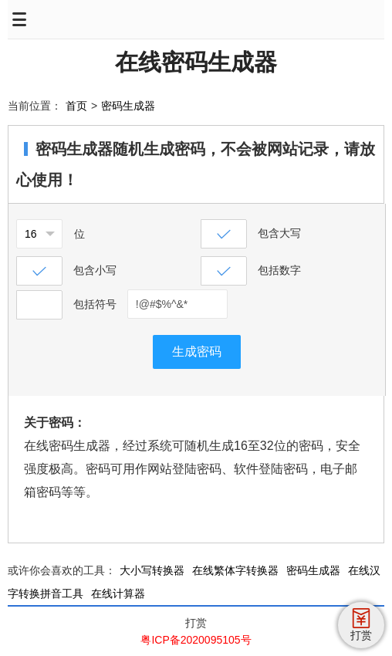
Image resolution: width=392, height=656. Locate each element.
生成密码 (196, 351)
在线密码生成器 (196, 62)
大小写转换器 (152, 570)
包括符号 (95, 304)
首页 (76, 106)
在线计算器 (118, 593)
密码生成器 (128, 106)
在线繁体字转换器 (235, 570)
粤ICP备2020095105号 (195, 640)
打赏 (196, 623)
